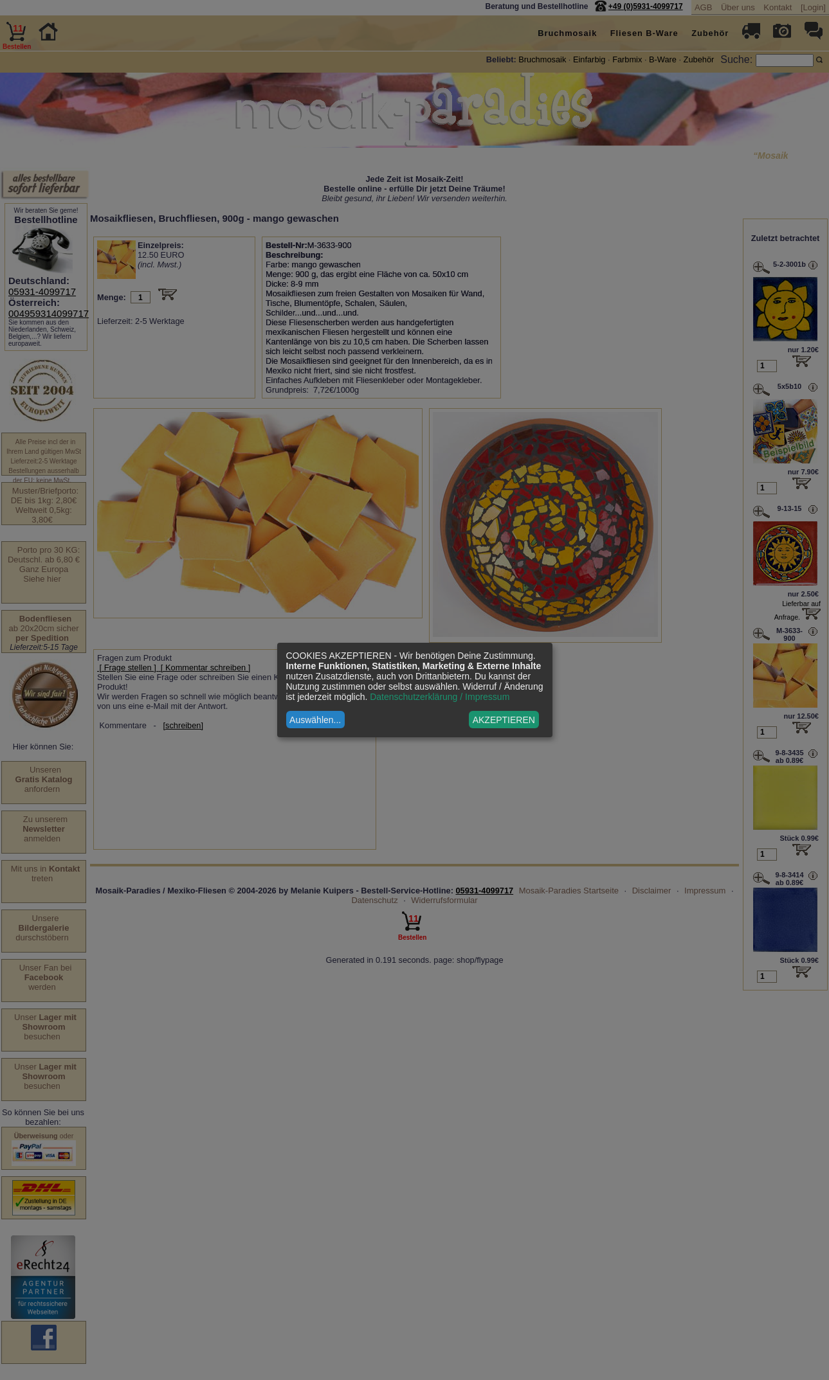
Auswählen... (315, 720)
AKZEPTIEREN (504, 720)
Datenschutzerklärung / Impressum (439, 697)
